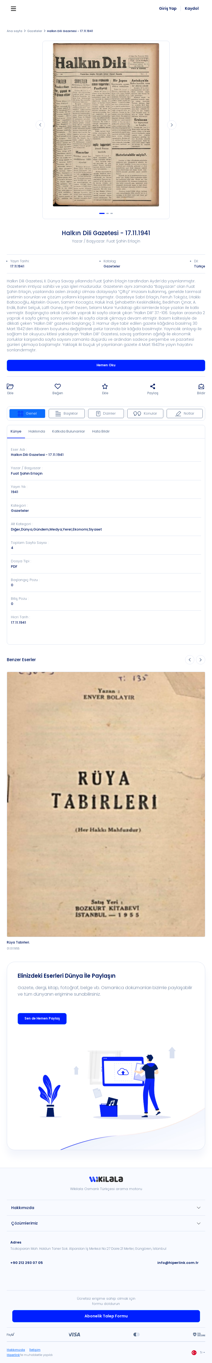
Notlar (184, 413)
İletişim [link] (34, 1350)
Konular (145, 413)
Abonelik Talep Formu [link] (106, 1316)
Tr (197, 1352)
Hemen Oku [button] (106, 365)
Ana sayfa (14, 31)
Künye (16, 431)
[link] (106, 1181)
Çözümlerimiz (24, 1223)
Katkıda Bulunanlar (68, 431)
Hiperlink (13, 1355)
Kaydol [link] (192, 8)
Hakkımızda (22, 1207)
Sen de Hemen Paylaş (42, 1018)
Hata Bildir (101, 431)
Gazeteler (33, 31)
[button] (10, 390)
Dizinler (106, 413)
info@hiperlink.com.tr (178, 1262)
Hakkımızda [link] (15, 1350)
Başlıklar (66, 413)
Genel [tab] (27, 413)
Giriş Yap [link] (168, 8)
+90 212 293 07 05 (26, 1262)
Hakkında (37, 431)
